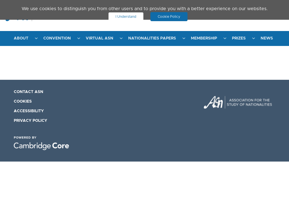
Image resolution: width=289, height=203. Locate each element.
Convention (57, 38)
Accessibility (29, 111)
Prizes (239, 38)
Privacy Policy (30, 121)
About (21, 38)
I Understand (126, 16)
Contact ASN (28, 92)
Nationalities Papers (152, 38)
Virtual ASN (99, 38)
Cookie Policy (169, 16)
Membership (204, 38)
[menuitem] (24, 38)
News (267, 38)
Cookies (23, 101)
